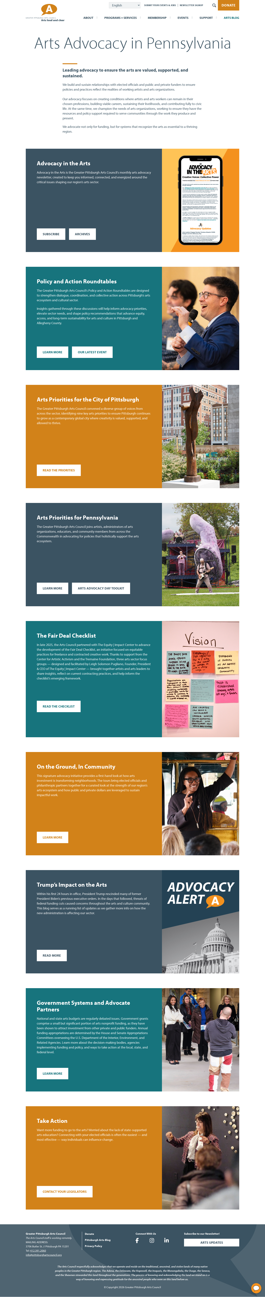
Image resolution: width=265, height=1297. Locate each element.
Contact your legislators (65, 1191)
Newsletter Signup (191, 5)
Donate (229, 5)
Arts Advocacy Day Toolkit (101, 588)
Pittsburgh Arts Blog (98, 1240)
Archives (82, 234)
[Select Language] (124, 5)
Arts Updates (211, 1242)
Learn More (52, 352)
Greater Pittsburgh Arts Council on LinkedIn (166, 1240)
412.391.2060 (38, 1250)
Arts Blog (231, 18)
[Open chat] (256, 1288)
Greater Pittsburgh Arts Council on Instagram (152, 1240)
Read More (52, 955)
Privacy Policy (93, 1246)
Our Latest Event (92, 352)
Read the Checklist (59, 706)
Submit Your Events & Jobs (160, 5)
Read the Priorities (59, 470)
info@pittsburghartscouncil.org (44, 1255)
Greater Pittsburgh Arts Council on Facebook (137, 1240)
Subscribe (51, 234)
